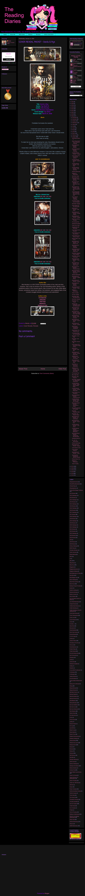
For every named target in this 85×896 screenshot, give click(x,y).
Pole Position (74, 76)
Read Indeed (72, 732)
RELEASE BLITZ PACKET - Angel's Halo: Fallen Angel (76, 312)
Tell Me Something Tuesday (75, 791)
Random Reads (73, 723)
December (74, 117)
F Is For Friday (73, 636)
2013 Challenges (73, 495)
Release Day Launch (74, 742)
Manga (71, 685)
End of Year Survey (74, 632)
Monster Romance (73, 698)
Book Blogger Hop (73, 577)
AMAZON (42, 299)
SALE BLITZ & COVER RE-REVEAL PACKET (76, 456)
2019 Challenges (73, 520)
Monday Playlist (73, 694)
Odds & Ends (72, 713)
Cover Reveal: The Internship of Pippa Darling (76, 345)
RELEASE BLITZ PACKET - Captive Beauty (76, 277)
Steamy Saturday (73, 767)
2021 (72, 110)
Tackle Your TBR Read (74, 782)
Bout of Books (72, 596)
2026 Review (72, 543)
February (74, 135)
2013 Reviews (73, 497)
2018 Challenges (73, 516)
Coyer (71, 621)
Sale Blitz (72, 757)
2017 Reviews (73, 514)
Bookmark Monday (73, 592)
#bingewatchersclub (74, 481)
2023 (72, 107)
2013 (72, 473)
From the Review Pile (74, 653)
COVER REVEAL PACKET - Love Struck (75, 425)
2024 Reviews (73, 537)
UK (44, 196)
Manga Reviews (73, 690)
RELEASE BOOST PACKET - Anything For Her (76, 396)
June (73, 127)
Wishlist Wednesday (76, 171)
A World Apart (74, 60)
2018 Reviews (73, 518)
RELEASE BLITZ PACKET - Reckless (75, 284)
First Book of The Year (74, 642)
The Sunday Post (75, 221)
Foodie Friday (72, 649)
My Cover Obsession (74, 709)
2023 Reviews (73, 535)
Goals (71, 659)
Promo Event (72, 719)
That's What (72, 795)
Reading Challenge (74, 738)
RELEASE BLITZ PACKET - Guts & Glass (76, 320)
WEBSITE (42, 303)
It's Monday (72, 672)
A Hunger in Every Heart (74, 81)
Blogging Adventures (74, 569)
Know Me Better (73, 678)
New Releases (73, 711)
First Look (72, 644)
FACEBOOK (42, 298)
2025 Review (72, 541)
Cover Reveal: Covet (76, 447)
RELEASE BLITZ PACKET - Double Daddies (76, 213)
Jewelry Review (73, 676)
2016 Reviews (73, 510)
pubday (71, 721)
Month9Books (72, 700)
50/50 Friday (72, 548)
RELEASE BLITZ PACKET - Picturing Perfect (76, 267)
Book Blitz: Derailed (76, 299)
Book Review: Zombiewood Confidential (75, 327)
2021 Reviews (73, 529)
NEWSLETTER (42, 305)
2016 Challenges (73, 508)
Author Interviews (48, 34)
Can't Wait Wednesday (74, 601)
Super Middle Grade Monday (75, 772)
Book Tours (72, 583)
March (73, 133)
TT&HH (71, 810)
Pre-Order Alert (73, 715)
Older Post (62, 369)
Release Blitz (72, 740)
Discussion (72, 628)
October (74, 120)
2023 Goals (22, 34)
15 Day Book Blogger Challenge (76, 490)
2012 (72, 475)
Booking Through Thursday (75, 585)
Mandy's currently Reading (75, 56)
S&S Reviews (72, 755)
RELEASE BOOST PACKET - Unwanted (76, 150)
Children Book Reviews (74, 605)
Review (71, 751)
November (74, 119)
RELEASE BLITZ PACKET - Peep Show (75, 260)
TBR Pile (71, 784)
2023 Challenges (73, 533)
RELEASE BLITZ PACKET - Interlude (75, 146)
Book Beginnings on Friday (75, 573)
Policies (30, 34)
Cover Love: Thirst (75, 225)
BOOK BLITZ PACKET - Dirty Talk (75, 349)
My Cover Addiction (74, 704)
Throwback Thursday (74, 799)
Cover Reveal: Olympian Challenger (75, 198)
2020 (72, 112)
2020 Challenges (73, 524)
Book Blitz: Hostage (76, 203)
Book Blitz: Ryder (75, 176)
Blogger (47, 893)
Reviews (38, 34)
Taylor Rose (74, 73)
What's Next (72, 819)
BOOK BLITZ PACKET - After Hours (75, 209)
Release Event (73, 744)
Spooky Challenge (73, 763)
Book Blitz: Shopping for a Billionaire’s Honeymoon (76, 380)
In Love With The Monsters (75, 670)
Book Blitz (72, 575)
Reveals (35, 326)
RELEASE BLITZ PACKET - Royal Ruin (76, 421)
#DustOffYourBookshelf (74, 483)
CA (47, 196)
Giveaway (72, 657)
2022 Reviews (73, 531)
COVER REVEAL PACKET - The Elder (75, 164)
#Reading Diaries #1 (76, 438)
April (73, 131)
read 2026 (72, 727)
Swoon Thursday (73, 780)
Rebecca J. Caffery (75, 77)
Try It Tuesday (73, 807)
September (74, 122)
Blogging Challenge (74, 571)
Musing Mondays (73, 702)
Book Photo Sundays (74, 581)
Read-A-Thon (72, 734)
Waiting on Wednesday (74, 814)
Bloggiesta (72, 567)
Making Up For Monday (74, 683)
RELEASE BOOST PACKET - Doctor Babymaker (76, 271)
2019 (72, 114)
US (41, 196)
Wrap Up (71, 823)
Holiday (71, 665)
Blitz (71, 560)
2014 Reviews (73, 501)
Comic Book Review (74, 613)
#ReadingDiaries (73, 488)
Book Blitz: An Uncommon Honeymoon (75, 365)
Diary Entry (72, 625)
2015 (72, 469)
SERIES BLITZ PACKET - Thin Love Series (75, 357)
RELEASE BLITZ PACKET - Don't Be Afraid (75, 179)
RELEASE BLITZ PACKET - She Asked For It (75, 308)
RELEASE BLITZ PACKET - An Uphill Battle (75, 417)
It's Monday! (72, 674)
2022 (72, 108)
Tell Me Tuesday (73, 793)
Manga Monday (73, 688)
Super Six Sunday (73, 775)
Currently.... (72, 623)
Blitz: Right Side (75, 374)
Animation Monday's (74, 550)
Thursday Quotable (74, 801)
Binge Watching (73, 554)
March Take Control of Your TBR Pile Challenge (76, 142)
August (73, 124)
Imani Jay (72, 68)
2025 (72, 103)
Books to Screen (73, 594)
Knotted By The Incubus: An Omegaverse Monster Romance (75, 65)
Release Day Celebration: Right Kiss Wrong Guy (76, 304)
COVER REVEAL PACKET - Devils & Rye (76, 160)
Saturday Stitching (73, 759)
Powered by (9, 62)
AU (50, 196)
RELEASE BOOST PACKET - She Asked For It (76, 250)
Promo (71, 717)
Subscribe (8, 59)
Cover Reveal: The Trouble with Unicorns (76, 156)
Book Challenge (73, 579)
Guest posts (72, 661)
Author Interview (73, 552)
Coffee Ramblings (73, 608)
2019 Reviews (73, 522)
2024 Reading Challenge (76, 41)
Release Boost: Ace (76, 459)
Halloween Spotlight (74, 663)
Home (5, 34)
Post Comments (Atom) (47, 373)
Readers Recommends (74, 736)
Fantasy (71, 638)
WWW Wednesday (73, 825)
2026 (72, 101)
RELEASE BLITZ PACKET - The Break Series (75, 263)
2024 (72, 105)
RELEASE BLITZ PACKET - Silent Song (76, 361)
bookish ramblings (73, 590)
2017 (72, 466)
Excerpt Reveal (73, 634)
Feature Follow (73, 640)
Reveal (71, 746)
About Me (12, 34)
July (73, 126)
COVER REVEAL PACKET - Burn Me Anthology (75, 400)
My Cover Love (73, 706)
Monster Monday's (73, 696)
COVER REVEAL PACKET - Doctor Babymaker (76, 389)
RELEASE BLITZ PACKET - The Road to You (75, 242)
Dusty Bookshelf (73, 630)
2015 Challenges (73, 503)
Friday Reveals (73, 651)
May (73, 129)
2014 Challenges (73, 499)
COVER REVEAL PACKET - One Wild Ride (75, 168)
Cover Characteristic (74, 615)
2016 (72, 468)
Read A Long (72, 730)
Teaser (71, 786)
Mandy (9, 40)
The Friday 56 (72, 797)
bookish (71, 588)
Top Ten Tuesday (75, 294)
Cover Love (72, 617)
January (74, 136)
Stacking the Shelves (76, 223)
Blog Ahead (72, 562)
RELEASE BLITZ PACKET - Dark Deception (75, 316)
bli (70, 558)
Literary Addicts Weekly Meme (76, 680)
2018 (72, 115)
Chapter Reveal (73, 603)
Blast (71, 556)
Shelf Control (72, 761)
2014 (72, 471)
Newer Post (23, 369)
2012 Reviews (73, 493)
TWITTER (42, 301)
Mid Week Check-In (74, 692)
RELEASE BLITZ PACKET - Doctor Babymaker (76, 353)
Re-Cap (71, 725)
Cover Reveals (28, 326)
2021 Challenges (73, 527)
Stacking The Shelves (74, 765)
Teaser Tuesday (75, 292)
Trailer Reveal (72, 805)
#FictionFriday (72, 486)
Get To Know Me (73, 655)
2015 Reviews (73, 506)
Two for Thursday (73, 812)
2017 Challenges (73, 512)
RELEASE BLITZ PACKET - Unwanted (75, 246)
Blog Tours (72, 564)
